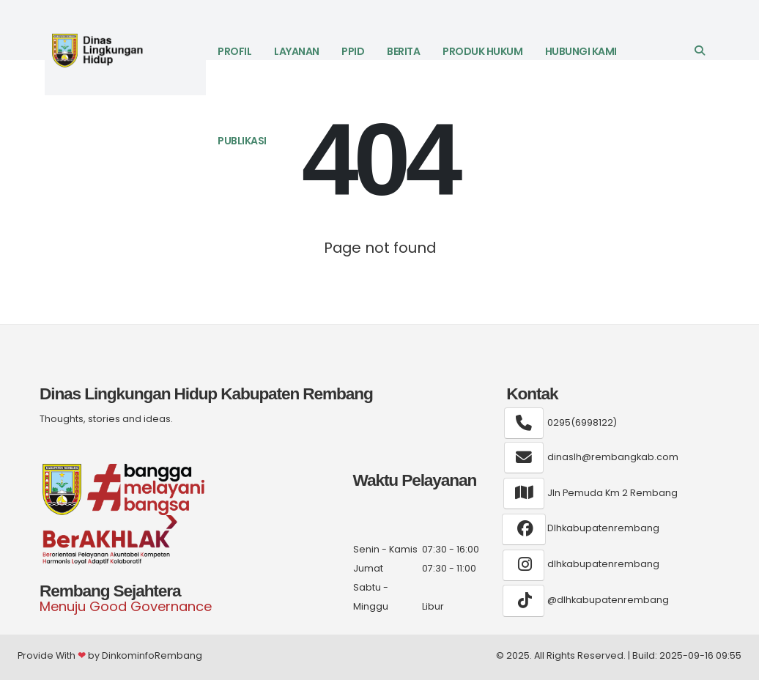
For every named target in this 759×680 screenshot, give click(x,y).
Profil (234, 51)
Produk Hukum (482, 51)
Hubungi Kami (581, 51)
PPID (352, 51)
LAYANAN (296, 51)
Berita (403, 51)
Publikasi (242, 140)
